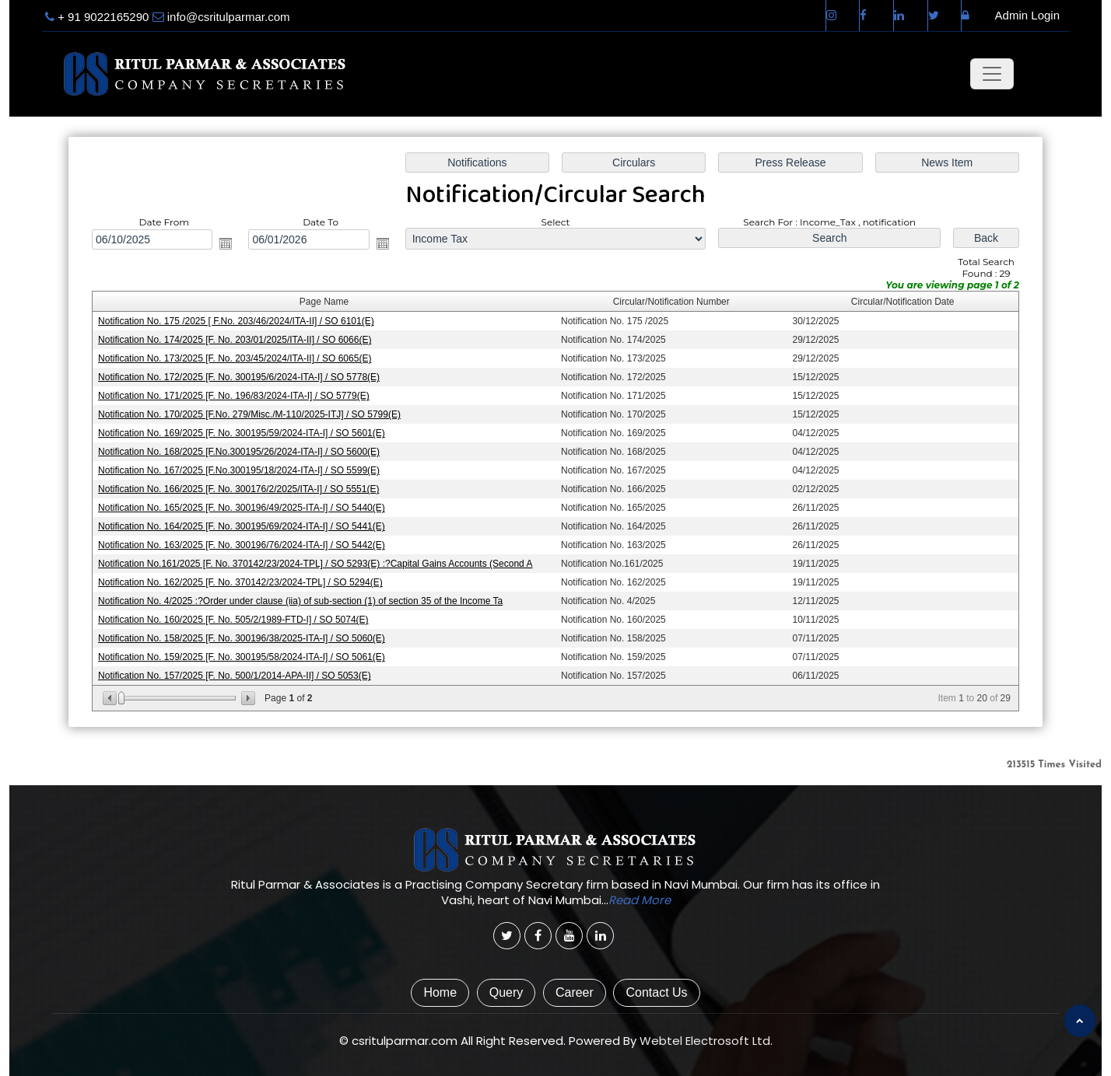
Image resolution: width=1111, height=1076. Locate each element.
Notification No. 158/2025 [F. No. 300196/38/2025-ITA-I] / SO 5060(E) (241, 638)
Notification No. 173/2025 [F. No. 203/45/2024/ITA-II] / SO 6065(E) (234, 358)
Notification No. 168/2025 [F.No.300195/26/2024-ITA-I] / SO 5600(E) (239, 451)
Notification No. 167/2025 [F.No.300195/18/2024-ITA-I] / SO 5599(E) (239, 470)
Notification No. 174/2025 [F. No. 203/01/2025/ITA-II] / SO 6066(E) (234, 339)
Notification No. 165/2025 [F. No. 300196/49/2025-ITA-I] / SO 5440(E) (241, 507)
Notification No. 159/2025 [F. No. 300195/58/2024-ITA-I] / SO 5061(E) (241, 657)
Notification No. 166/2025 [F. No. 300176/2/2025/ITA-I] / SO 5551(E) (238, 489)
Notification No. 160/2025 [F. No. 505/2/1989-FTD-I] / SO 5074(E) (233, 619)
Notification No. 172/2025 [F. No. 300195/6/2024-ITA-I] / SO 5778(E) (239, 377)
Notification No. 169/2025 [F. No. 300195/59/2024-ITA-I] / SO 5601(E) (241, 433)
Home (440, 992)
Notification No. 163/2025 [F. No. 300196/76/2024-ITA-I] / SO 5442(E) (241, 545)
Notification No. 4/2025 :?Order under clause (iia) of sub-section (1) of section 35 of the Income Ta (300, 601)
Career (575, 992)
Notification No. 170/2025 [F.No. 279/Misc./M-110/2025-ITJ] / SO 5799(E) (249, 414)
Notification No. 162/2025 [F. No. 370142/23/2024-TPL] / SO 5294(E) (240, 582)
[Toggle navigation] (992, 73)
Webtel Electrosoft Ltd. (706, 1040)
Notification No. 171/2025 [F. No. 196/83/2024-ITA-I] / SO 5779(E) (234, 395)
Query (506, 992)
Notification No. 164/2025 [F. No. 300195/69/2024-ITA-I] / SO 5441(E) (241, 526)
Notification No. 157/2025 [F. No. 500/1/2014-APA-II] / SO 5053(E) (234, 675)
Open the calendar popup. (225, 243)
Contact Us (656, 992)
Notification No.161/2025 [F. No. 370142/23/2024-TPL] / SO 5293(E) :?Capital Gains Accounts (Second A (315, 563)
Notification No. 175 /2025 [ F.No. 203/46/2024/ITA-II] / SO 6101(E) (236, 321)
